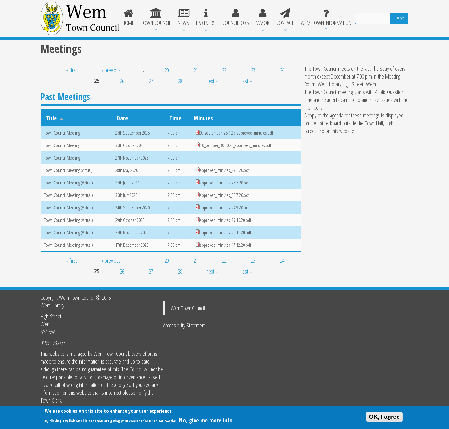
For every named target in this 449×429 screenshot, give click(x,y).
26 (122, 81)
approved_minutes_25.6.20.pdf (224, 182)
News (183, 17)
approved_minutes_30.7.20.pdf (224, 195)
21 (195, 70)
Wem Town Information (326, 17)
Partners (206, 17)
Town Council (156, 17)
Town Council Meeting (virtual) (68, 170)
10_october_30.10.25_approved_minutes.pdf (235, 145)
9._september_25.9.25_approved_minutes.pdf (236, 133)
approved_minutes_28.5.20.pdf (224, 170)
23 (253, 70)
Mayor (262, 17)
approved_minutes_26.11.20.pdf (225, 232)
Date (122, 118)
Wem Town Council (188, 308)
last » (247, 81)
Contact (285, 17)
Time (175, 118)
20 (166, 70)
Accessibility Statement (184, 325)
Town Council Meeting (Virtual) (68, 182)
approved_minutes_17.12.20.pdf (225, 245)
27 (151, 81)
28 (180, 81)
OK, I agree (384, 418)
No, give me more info (206, 421)
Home (128, 17)
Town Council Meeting (62, 133)
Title (55, 118)
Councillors (235, 17)
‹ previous (111, 70)
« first (71, 70)
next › (211, 81)
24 (282, 70)
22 (224, 70)
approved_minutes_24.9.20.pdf (224, 207)
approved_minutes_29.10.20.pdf (225, 220)
